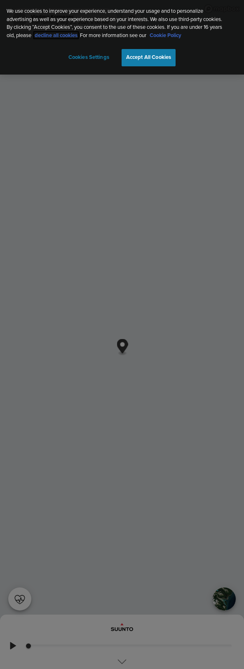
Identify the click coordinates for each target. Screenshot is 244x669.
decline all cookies (56, 33)
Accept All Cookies (148, 55)
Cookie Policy (165, 33)
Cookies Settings (88, 55)
